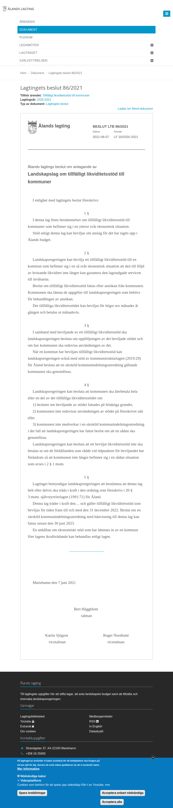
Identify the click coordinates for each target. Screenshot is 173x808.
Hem (23, 73)
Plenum (26, 37)
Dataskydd (96, 731)
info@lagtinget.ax (37, 758)
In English (95, 726)
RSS (94, 721)
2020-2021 (44, 99)
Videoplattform (30, 784)
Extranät (27, 726)
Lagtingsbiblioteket (32, 716)
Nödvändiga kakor (33, 780)
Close (153, 761)
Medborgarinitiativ (100, 716)
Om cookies (28, 731)
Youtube (27, 721)
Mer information (28, 772)
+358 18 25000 (35, 753)
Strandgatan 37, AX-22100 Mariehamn (51, 748)
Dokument (28, 29)
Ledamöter (29, 45)
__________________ (86, 550)
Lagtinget (28, 53)
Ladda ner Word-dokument (135, 108)
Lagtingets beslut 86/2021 (65, 73)
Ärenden (27, 22)
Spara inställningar (32, 796)
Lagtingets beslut (57, 103)
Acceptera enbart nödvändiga (122, 796)
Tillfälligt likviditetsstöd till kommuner (66, 95)
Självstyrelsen (33, 60)
